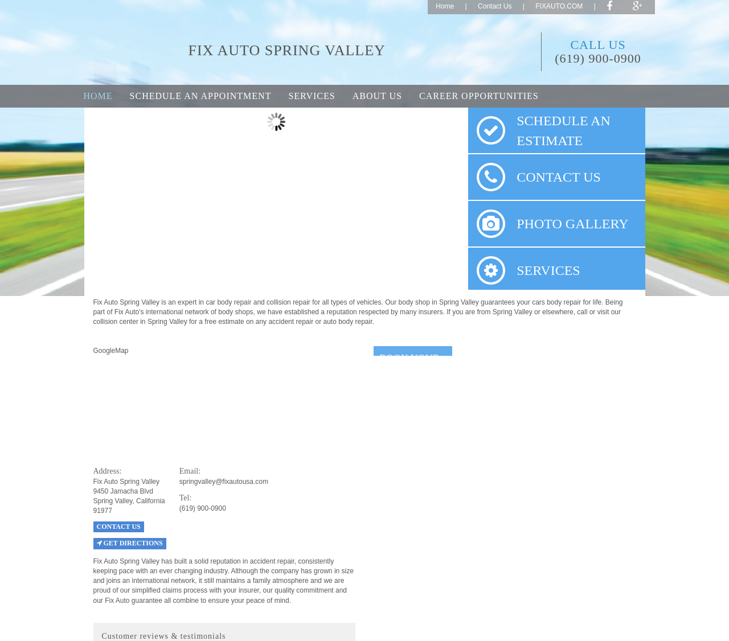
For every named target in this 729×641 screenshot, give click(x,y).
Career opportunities (479, 96)
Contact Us (494, 6)
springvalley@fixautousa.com (223, 482)
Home (445, 6)
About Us (377, 96)
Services (311, 96)
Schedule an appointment (201, 96)
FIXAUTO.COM (559, 6)
